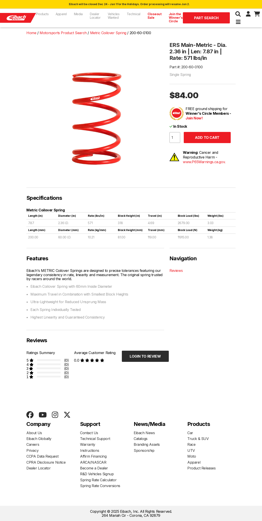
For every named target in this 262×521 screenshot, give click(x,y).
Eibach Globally (38, 439)
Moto (191, 456)
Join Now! (194, 118)
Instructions (89, 450)
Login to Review (145, 356)
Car (190, 433)
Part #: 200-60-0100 (186, 67)
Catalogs (141, 439)
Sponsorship (144, 450)
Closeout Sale (155, 15)
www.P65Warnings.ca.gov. (204, 162)
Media (78, 14)
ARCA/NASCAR (93, 462)
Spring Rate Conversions (100, 486)
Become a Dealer (94, 468)
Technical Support (95, 439)
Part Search (206, 18)
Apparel (61, 14)
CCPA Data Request (42, 456)
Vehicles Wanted (114, 15)
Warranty (87, 444)
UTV (191, 450)
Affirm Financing (93, 456)
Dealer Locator (95, 15)
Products (42, 14)
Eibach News (144, 433)
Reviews (176, 270)
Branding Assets (147, 444)
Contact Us (89, 433)
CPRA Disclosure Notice (46, 462)
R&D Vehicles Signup (97, 474)
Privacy (32, 450)
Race (191, 444)
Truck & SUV (198, 439)
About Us (34, 433)
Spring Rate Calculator (98, 480)
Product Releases (201, 468)
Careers (32, 444)
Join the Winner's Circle (176, 17)
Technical (133, 14)
